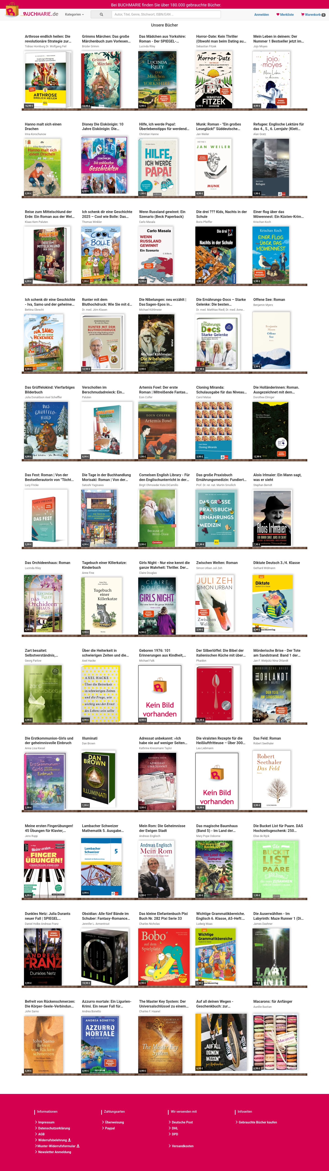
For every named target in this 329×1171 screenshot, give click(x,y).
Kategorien (74, 14)
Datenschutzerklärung (52, 1128)
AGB (39, 1134)
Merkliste (285, 14)
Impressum (44, 1122)
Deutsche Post (180, 1122)
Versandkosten (181, 1146)
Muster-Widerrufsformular (57, 1146)
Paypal (108, 1128)
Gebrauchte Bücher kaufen (256, 1122)
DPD (173, 1134)
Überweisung (112, 1122)
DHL (173, 1128)
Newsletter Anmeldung (52, 1152)
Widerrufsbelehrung (52, 1140)
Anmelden (261, 14)
